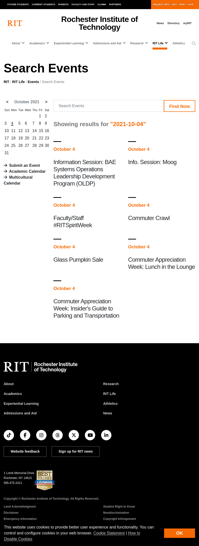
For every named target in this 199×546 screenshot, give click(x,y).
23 (47, 138)
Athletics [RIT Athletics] (110, 404)
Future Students (18, 4)
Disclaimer (11, 512)
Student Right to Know (119, 506)
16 (47, 131)
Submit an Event (24, 165)
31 (6, 153)
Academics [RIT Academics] (13, 394)
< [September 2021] (7, 102)
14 (34, 131)
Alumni (101, 4)
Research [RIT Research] (111, 384)
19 (20, 138)
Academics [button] (37, 43)
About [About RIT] (9, 384)
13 (27, 131)
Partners (115, 4)
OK (179, 533)
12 (20, 131)
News (160, 23)
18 (13, 138)
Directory (174, 23)
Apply (182, 4)
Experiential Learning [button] (69, 43)
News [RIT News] (107, 413)
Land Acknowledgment (20, 506)
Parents (63, 4)
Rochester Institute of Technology (99, 23)
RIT (6, 82)
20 (27, 138)
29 (41, 145)
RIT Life (18, 82)
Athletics (178, 43)
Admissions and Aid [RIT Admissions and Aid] (20, 413)
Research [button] (137, 43)
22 (41, 138)
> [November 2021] (46, 102)
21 (34, 138)
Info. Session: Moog (152, 162)
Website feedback (25, 451)
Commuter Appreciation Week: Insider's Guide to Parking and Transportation (86, 308)
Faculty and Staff (83, 4)
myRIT (187, 23)
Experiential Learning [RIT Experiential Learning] (21, 404)
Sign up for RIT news (76, 451)
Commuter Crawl (149, 218)
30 (47, 145)
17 (6, 138)
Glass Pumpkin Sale (78, 259)
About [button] (16, 43)
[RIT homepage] (14, 23)
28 (34, 145)
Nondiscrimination (116, 512)
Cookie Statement (109, 533)
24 (6, 145)
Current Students (43, 4)
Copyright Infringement (119, 519)
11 (13, 131)
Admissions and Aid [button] (107, 43)
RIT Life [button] (158, 43)
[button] (194, 44)
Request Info (161, 4)
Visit (174, 4)
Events (33, 82)
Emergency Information (20, 519)
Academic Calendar (27, 171)
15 (41, 131)
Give (190, 4)
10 (6, 131)
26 (20, 145)
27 (27, 145)
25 (13, 145)
